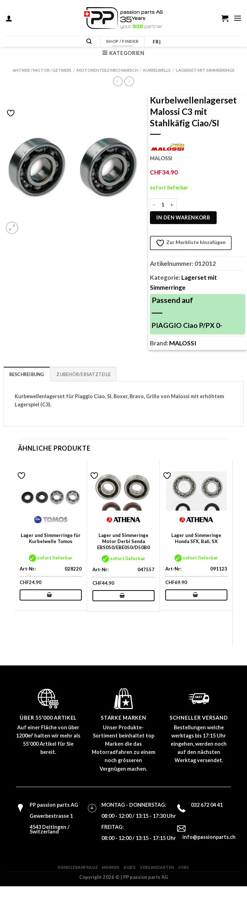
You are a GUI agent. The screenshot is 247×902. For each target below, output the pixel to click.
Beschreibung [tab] (25, 374)
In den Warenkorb (183, 217)
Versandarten (157, 867)
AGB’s (129, 867)
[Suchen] (90, 41)
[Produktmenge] (163, 204)
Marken (111, 867)
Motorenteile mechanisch (107, 70)
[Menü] (238, 18)
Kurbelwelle (157, 70)
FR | (156, 42)
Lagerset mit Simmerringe (205, 70)
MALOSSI (182, 343)
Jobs (183, 867)
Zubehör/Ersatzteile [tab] (77, 374)
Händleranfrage (78, 867)
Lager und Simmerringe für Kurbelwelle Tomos (51, 538)
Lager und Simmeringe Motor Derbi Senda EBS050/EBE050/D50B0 (123, 541)
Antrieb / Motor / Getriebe (41, 70)
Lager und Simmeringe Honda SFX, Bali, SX (196, 538)
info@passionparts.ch (209, 836)
